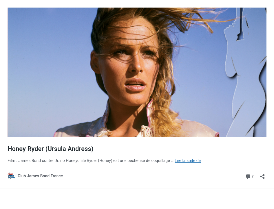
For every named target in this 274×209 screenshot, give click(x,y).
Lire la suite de (188, 160)
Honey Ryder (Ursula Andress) (50, 148)
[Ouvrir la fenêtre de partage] (262, 174)
